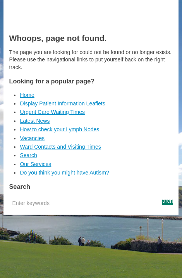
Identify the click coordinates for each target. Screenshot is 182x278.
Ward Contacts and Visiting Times (60, 147)
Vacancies (32, 138)
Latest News (35, 121)
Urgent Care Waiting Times (52, 112)
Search (28, 155)
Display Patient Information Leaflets (62, 103)
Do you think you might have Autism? (64, 173)
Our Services (35, 164)
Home (27, 95)
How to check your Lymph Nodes (59, 129)
